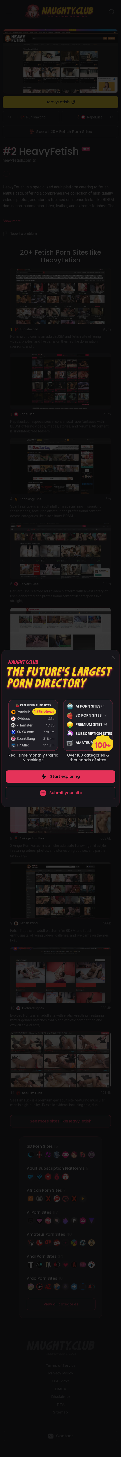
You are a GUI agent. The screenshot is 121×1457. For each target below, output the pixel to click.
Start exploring (65, 776)
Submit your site (65, 792)
